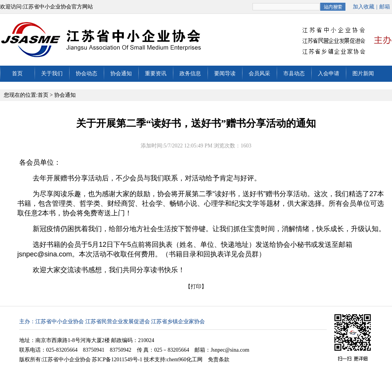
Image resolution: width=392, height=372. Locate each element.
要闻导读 (225, 73)
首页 (17, 73)
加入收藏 (363, 7)
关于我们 (52, 73)
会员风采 (259, 73)
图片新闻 (363, 73)
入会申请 (328, 73)
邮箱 (384, 7)
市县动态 (294, 73)
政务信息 (190, 73)
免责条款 (218, 359)
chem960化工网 (185, 359)
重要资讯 (155, 73)
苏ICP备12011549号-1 (117, 359)
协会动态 (86, 73)
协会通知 (121, 73)
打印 (196, 286)
